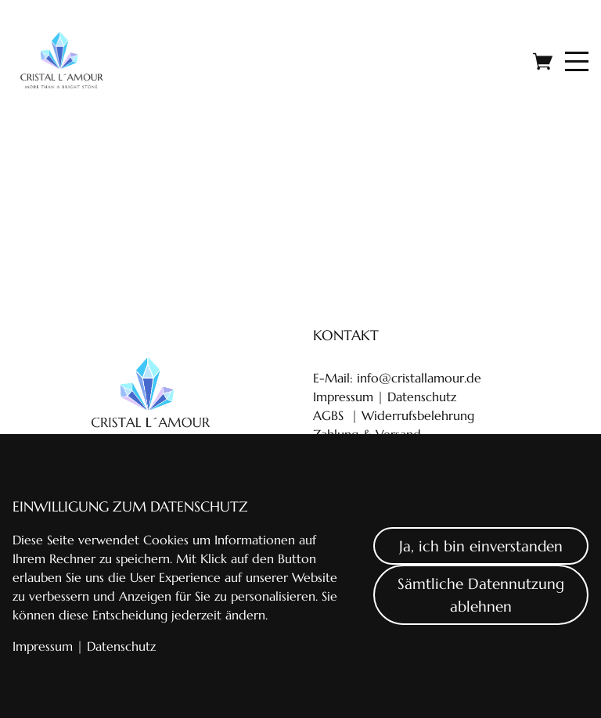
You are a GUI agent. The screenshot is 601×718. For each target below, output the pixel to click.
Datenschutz (419, 396)
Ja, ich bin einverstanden (481, 546)
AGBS (328, 415)
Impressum (343, 396)
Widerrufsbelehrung (418, 415)
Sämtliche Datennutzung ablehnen (481, 595)
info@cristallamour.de (419, 378)
